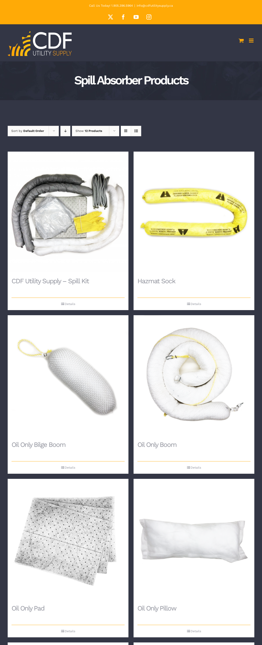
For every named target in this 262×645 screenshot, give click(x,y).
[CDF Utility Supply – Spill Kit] (68, 212)
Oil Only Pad (28, 608)
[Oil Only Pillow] (194, 539)
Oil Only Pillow (156, 608)
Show (88, 131)
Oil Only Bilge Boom (39, 444)
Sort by (27, 131)
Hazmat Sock (156, 281)
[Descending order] (65, 131)
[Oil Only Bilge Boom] (68, 375)
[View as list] (136, 131)
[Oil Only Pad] (68, 539)
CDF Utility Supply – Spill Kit (50, 281)
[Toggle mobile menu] (251, 40)
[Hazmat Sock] (194, 212)
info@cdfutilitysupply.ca (155, 5)
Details (70, 304)
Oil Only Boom (157, 444)
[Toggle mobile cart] (241, 40)
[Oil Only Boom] (194, 375)
